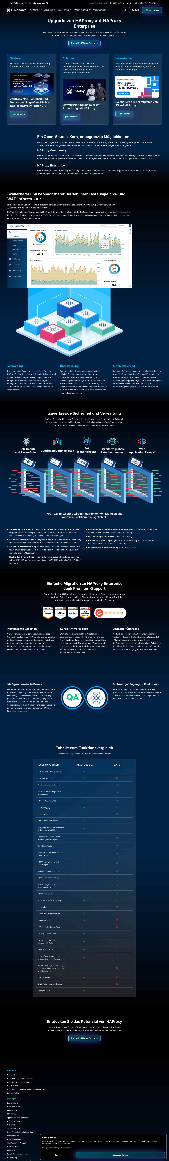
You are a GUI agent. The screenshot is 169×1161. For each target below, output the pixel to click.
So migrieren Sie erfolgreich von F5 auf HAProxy (133, 117)
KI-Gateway (39, 1104)
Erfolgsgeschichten (68, 1133)
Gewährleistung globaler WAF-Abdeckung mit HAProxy (84, 120)
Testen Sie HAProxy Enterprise (84, 53)
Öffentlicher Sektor (42, 1111)
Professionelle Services (120, 1100)
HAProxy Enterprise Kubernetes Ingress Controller (17, 1116)
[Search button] (122, 10)
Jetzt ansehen (21, 134)
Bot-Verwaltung (41, 1129)
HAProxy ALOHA (16, 1122)
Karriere (141, 1104)
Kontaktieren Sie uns (98, 3)
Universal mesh (41, 1139)
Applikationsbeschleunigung (46, 1108)
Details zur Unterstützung (121, 1097)
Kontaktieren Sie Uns (145, 1097)
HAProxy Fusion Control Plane (22, 288)
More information (136, 1146)
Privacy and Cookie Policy (120, 1146)
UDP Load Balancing (42, 1097)
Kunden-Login (140, 3)
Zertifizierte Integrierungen (71, 1119)
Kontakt (133, 10)
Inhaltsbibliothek (67, 1126)
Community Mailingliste (121, 1104)
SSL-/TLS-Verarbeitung (43, 1119)
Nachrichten (142, 1108)
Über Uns (141, 1093)
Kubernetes (39, 1143)
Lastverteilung (40, 1093)
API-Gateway (40, 1100)
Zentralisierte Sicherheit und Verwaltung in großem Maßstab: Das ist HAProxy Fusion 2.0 (31, 121)
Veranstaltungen (144, 1100)
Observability (40, 1150)
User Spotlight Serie (68, 1122)
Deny (122, 1153)
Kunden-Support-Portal (120, 1093)
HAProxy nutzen (149, 10)
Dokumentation (117, 3)
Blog (129, 3)
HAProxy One (15, 1093)
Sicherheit (39, 1115)
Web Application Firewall (44, 1136)
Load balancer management (45, 1147)
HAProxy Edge (15, 1110)
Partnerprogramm (93, 1093)
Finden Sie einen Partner (95, 1103)
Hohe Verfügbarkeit (42, 1132)
